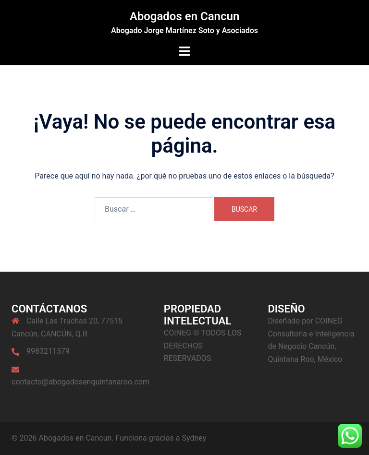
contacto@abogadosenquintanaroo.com (80, 381)
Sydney (194, 438)
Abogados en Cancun (185, 16)
